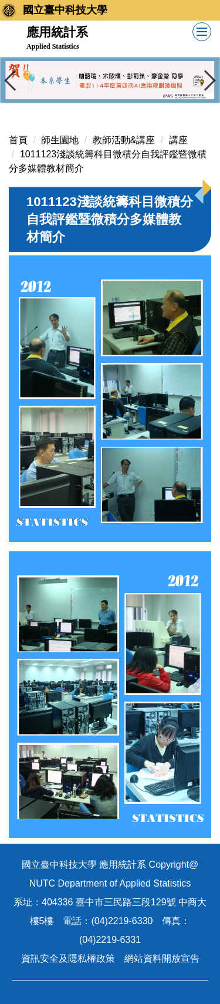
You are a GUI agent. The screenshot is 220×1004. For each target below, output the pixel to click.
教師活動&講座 (124, 140)
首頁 (18, 140)
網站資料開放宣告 (161, 958)
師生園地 (60, 140)
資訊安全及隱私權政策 (68, 958)
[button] (14, 80)
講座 (178, 140)
